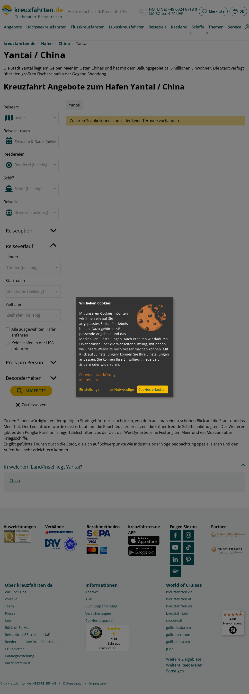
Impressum (88, 379)
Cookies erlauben (152, 389)
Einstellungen (90, 389)
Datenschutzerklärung (97, 374)
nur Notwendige (120, 389)
